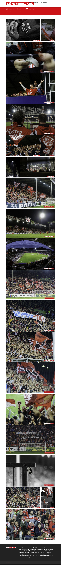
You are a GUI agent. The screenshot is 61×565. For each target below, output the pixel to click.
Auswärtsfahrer (44, 2)
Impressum (8, 562)
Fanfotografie (35, 2)
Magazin (29, 2)
